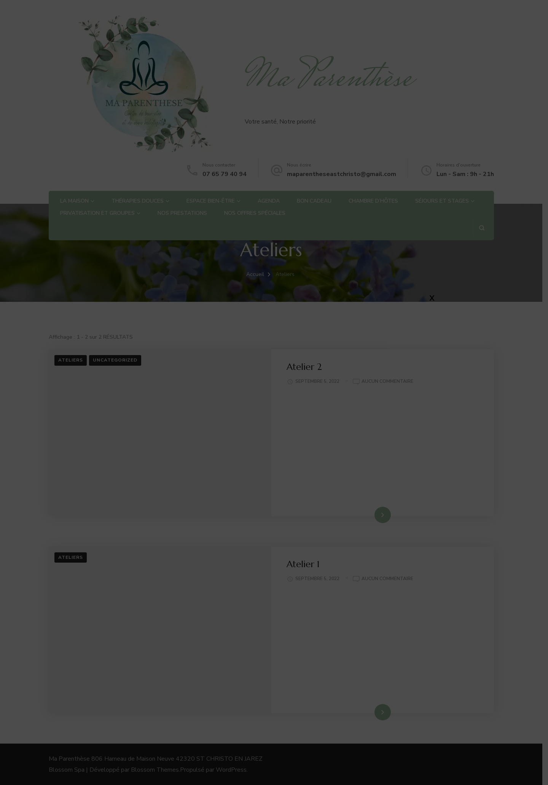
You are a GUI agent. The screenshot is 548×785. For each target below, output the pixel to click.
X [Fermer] (432, 298)
